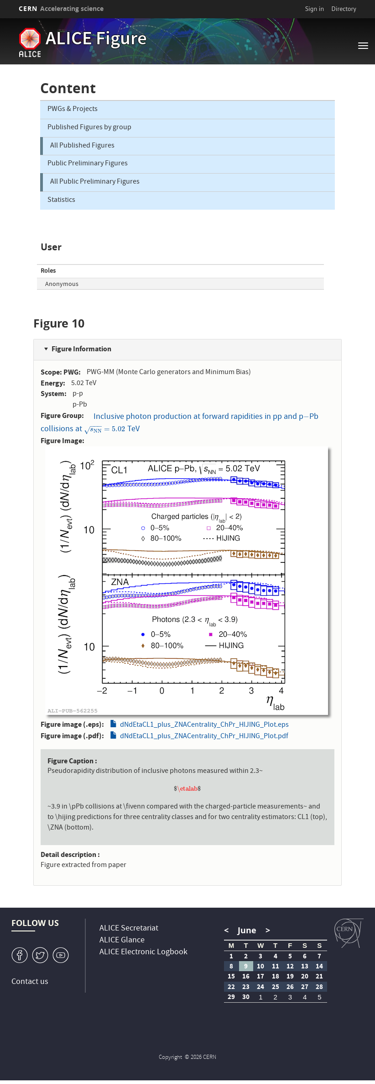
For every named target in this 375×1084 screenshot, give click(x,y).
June (247, 930)
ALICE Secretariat (128, 929)
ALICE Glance (122, 941)
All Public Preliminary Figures (95, 182)
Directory (344, 9)
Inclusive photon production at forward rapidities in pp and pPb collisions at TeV (179, 423)
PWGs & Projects (72, 109)
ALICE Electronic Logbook (143, 953)
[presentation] (306, 417)
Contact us (29, 982)
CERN (61, 8)
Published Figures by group (89, 127)
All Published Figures (82, 146)
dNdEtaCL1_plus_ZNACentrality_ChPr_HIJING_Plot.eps (204, 725)
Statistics (61, 200)
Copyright (171, 1057)
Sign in (314, 9)
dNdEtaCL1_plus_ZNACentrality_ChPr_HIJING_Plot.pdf (204, 736)
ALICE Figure (96, 40)
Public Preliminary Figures (87, 164)
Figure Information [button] (81, 349)
